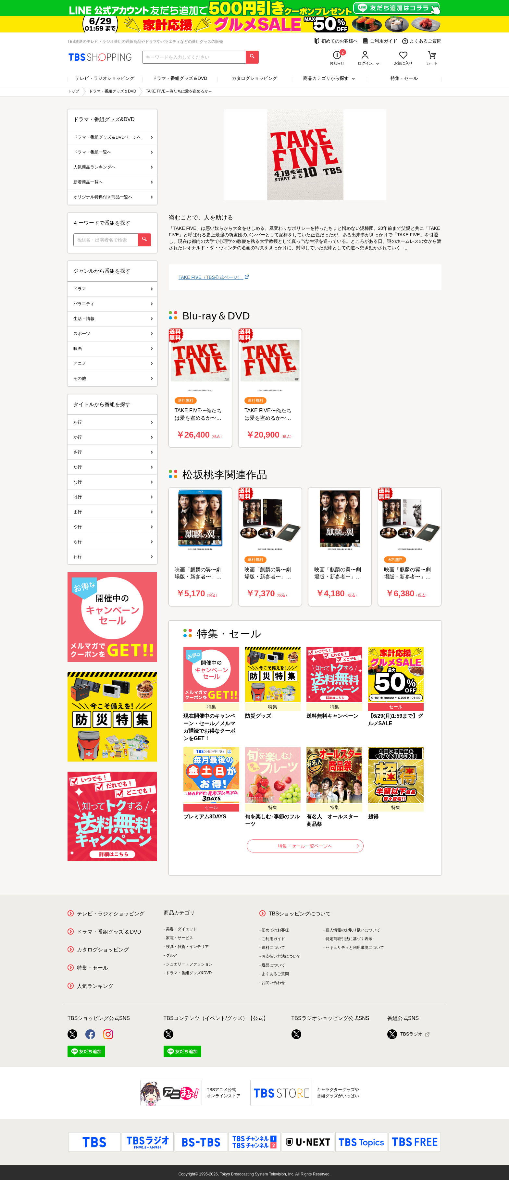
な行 (113, 481)
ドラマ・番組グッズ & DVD (109, 932)
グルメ (172, 955)
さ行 (113, 452)
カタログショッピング (254, 78)
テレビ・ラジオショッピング (104, 78)
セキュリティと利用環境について (355, 947)
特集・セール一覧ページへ (318, 846)
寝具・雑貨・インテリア (187, 946)
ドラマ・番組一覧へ (113, 152)
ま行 (113, 511)
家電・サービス (179, 938)
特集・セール (404, 78)
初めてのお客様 (275, 930)
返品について (273, 965)
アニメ (113, 363)
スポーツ (113, 333)
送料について (273, 947)
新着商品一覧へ (113, 182)
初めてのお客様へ (336, 41)
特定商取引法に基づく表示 (349, 939)
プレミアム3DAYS (204, 816)
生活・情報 (113, 318)
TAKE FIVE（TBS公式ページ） (211, 277)
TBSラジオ (405, 1034)
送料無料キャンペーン (332, 716)
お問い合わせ (273, 982)
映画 (113, 348)
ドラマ (113, 288)
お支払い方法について (281, 956)
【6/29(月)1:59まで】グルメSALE (395, 719)
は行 (113, 496)
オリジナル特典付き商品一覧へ (113, 196)
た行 (113, 467)
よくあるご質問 (421, 41)
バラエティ (113, 303)
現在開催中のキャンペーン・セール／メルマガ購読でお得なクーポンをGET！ (209, 727)
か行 (113, 437)
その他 (113, 378)
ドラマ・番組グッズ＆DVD (179, 78)
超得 (373, 816)
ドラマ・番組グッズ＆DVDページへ (113, 137)
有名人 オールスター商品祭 (332, 820)
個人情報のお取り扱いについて (353, 930)
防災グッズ (258, 716)
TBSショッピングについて (300, 913)
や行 (113, 526)
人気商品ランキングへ (113, 167)
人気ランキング (95, 986)
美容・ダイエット (181, 929)
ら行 (113, 541)
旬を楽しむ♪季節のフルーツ (272, 820)
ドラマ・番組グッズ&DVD (189, 973)
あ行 (113, 422)
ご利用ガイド (380, 41)
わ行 (113, 556)
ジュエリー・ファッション (189, 964)
